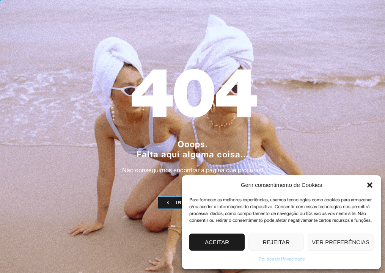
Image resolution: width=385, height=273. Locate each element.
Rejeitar (276, 242)
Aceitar (217, 242)
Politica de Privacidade (282, 259)
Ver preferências (340, 242)
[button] (370, 185)
